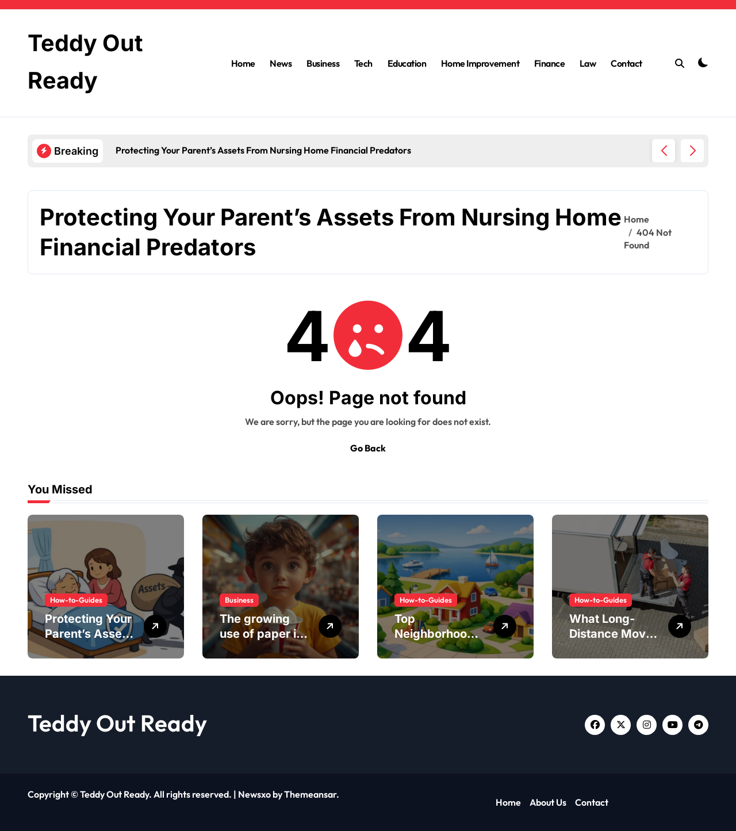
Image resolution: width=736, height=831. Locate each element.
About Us (548, 802)
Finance (549, 62)
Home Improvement (480, 62)
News (281, 62)
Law (588, 62)
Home (243, 62)
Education (407, 62)
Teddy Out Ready (117, 723)
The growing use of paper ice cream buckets (265, 634)
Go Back (368, 448)
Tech (363, 62)
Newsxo (254, 794)
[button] (692, 150)
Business (322, 62)
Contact (626, 62)
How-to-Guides (76, 599)
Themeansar (310, 794)
